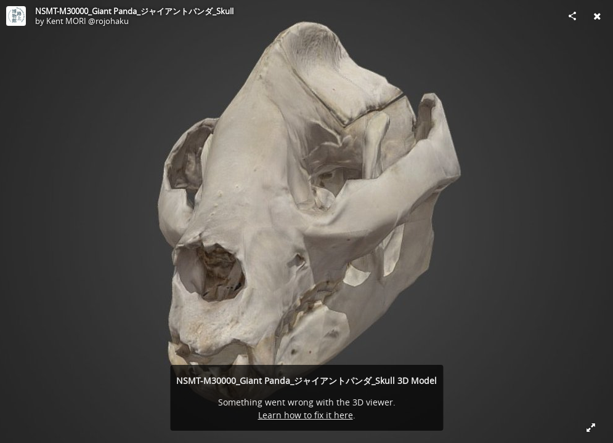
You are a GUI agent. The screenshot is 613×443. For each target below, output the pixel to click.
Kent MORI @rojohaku (87, 20)
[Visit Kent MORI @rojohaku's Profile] (16, 16)
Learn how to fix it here (305, 415)
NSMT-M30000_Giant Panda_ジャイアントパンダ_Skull (134, 11)
